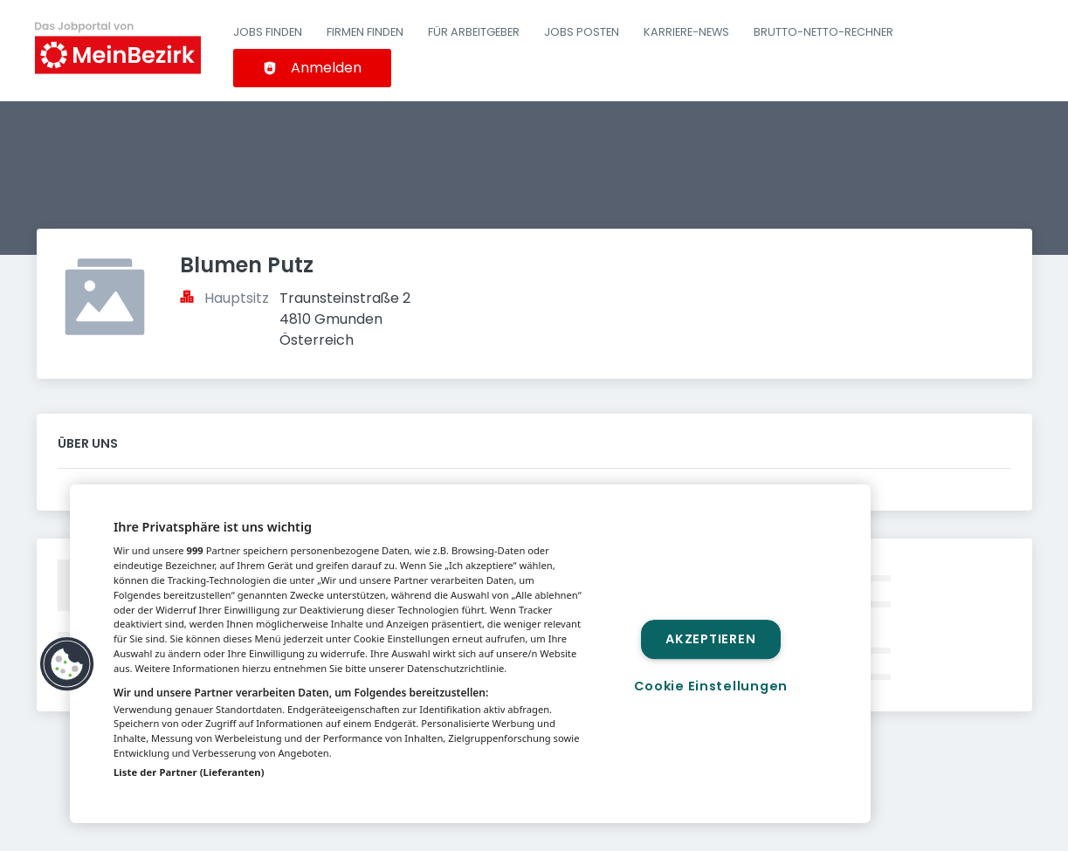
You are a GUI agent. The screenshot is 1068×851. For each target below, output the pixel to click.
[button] (67, 664)
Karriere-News (686, 31)
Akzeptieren (710, 639)
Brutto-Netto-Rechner (823, 31)
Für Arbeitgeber (474, 31)
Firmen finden (365, 31)
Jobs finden (267, 31)
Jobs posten (581, 31)
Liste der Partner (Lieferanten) (189, 772)
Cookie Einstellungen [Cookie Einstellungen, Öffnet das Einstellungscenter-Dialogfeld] (711, 686)
